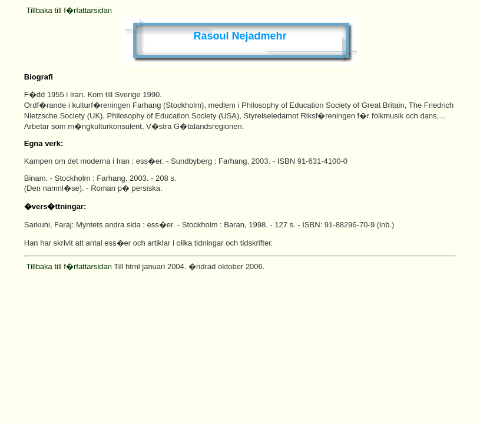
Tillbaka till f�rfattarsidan (69, 10)
